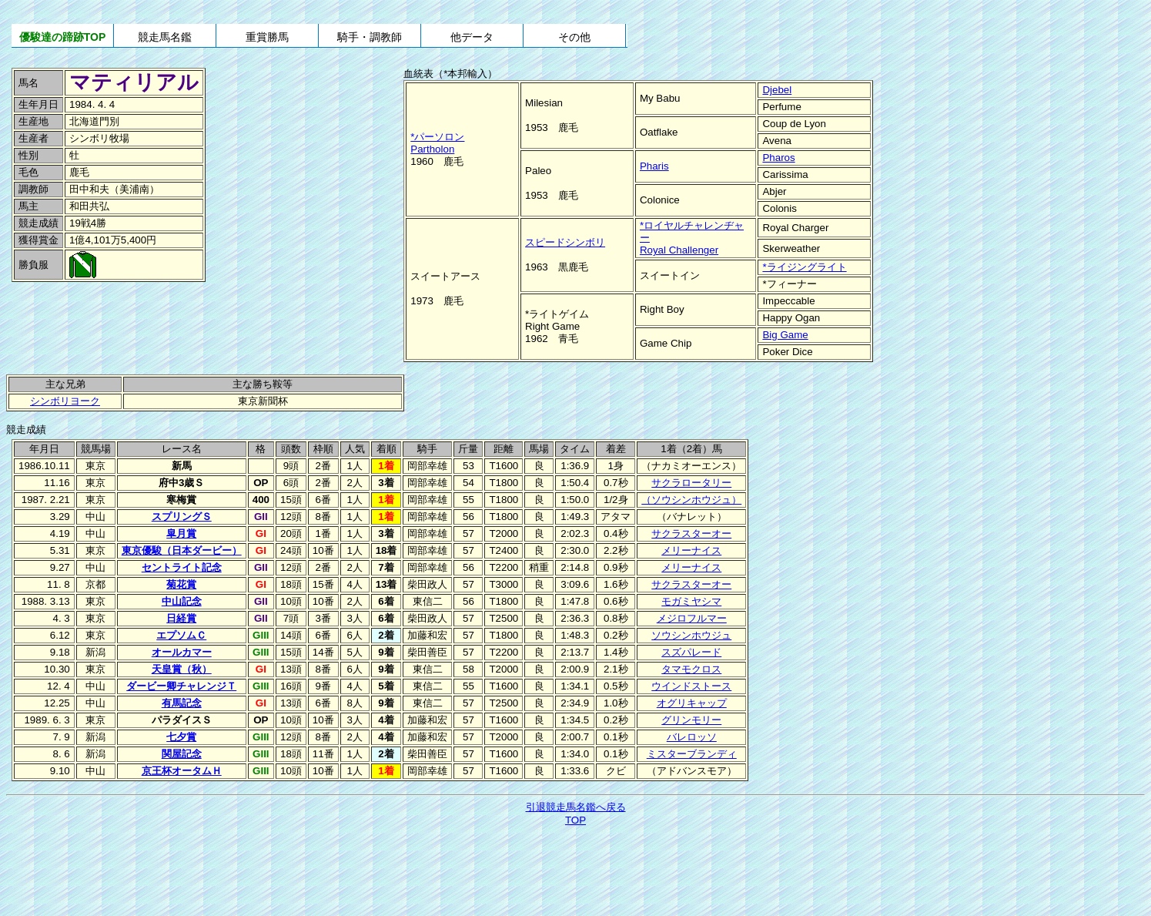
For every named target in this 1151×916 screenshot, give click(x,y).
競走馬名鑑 (165, 37)
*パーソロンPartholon (437, 143)
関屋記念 (182, 754)
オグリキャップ (692, 703)
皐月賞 (181, 533)
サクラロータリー (691, 482)
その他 (574, 37)
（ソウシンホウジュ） (691, 499)
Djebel (776, 90)
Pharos (778, 157)
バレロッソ (692, 737)
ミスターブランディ (692, 754)
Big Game (785, 335)
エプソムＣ (181, 635)
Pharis (654, 166)
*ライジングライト (804, 267)
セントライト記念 (182, 567)
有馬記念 (182, 703)
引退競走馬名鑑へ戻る (576, 807)
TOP (575, 820)
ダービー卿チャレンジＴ (181, 686)
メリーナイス (691, 550)
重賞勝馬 (267, 37)
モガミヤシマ (691, 601)
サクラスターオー (691, 533)
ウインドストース (691, 686)
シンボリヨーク (65, 401)
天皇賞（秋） (182, 669)
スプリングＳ (182, 516)
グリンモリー (691, 720)
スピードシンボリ (565, 242)
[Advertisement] (115, 318)
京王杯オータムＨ (182, 771)
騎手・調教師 (369, 37)
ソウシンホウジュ (691, 635)
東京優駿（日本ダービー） (182, 550)
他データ (472, 37)
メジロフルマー (692, 618)
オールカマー (182, 652)
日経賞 (181, 618)
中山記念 (182, 601)
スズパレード (691, 652)
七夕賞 (181, 737)
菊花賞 (181, 584)
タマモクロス (691, 669)
